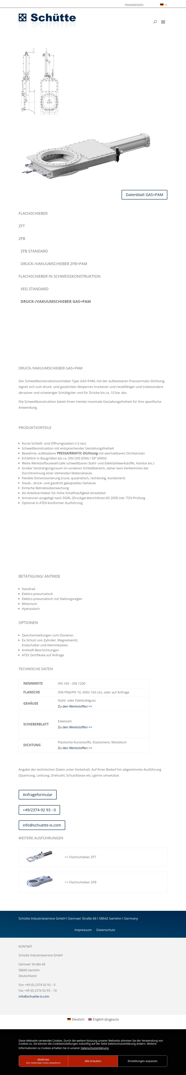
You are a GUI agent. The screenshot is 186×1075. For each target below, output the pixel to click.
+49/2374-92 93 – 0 (33, 351)
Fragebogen (134, 5)
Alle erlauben (93, 1061)
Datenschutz (105, 930)
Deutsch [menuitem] (78, 1019)
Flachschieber (33, 213)
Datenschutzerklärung (94, 1048)
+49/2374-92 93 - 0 (39, 809)
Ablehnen (43, 1061)
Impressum (83, 930)
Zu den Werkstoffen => (75, 706)
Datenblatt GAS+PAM (144, 194)
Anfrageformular (37, 794)
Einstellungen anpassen (142, 1061)
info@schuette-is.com (35, 357)
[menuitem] (163, 5)
